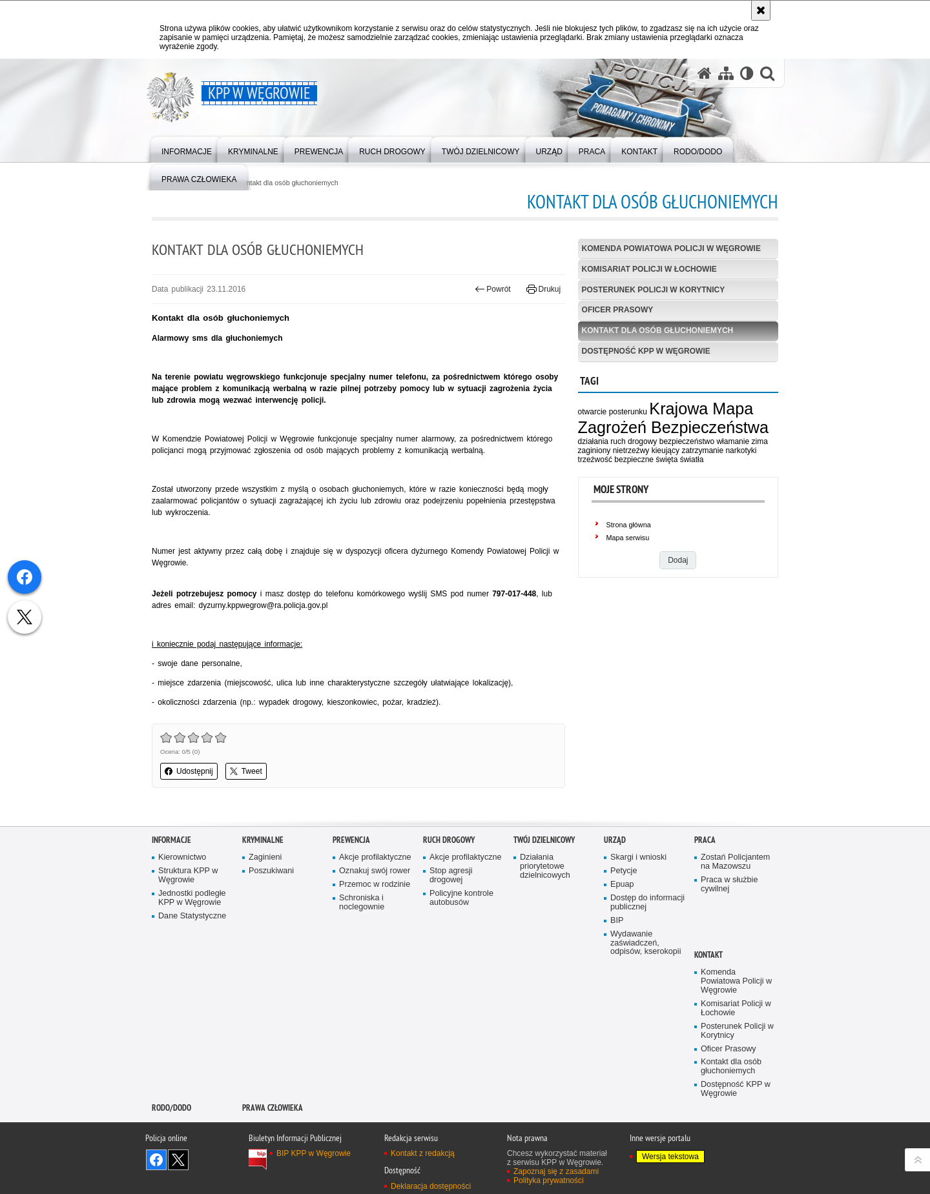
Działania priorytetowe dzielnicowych (545, 866)
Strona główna (628, 525)
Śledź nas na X (178, 1159)
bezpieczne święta (645, 459)
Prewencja (351, 840)
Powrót (493, 289)
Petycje (623, 871)
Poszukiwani (271, 871)
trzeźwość (595, 459)
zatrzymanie (702, 450)
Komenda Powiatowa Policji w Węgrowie (671, 248)
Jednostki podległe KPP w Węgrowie (192, 898)
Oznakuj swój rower (374, 871)
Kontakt (708, 954)
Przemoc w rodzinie (374, 884)
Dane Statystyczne (192, 916)
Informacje (171, 840)
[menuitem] (186, 149)
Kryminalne (263, 840)
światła (692, 459)
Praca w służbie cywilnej (729, 884)
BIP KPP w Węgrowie (313, 1153)
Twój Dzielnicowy (544, 840)
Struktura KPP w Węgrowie (188, 875)
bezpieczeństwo (686, 441)
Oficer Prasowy (618, 309)
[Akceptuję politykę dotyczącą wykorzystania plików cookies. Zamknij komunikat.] (760, 10)
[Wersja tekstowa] (747, 73)
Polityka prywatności (548, 1180)
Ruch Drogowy (449, 840)
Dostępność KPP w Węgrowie (646, 351)
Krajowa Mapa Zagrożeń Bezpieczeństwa (673, 418)
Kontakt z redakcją (423, 1153)
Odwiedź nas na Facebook (156, 1159)
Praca (705, 840)
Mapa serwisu (628, 537)
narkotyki (740, 450)
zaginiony (594, 450)
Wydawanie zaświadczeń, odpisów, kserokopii (645, 943)
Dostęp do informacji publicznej (647, 902)
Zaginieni (265, 857)
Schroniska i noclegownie (361, 902)
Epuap (622, 884)
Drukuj (543, 289)
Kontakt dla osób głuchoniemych (288, 183)
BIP (616, 920)
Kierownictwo (182, 857)
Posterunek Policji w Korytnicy (653, 289)
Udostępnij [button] (189, 771)
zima (759, 441)
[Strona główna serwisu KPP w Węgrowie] (705, 73)
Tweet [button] (246, 771)
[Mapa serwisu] (726, 73)
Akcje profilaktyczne (375, 857)
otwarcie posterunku (612, 411)
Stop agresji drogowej (451, 875)
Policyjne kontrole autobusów (461, 898)
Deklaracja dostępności (431, 1186)
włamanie (732, 441)
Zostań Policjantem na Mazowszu (735, 862)
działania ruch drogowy (617, 441)
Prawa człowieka (272, 1107)
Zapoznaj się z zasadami (556, 1171)
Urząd (615, 840)
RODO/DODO (171, 1107)
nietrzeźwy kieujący (646, 450)
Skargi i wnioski (638, 857)
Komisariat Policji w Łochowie (649, 269)
